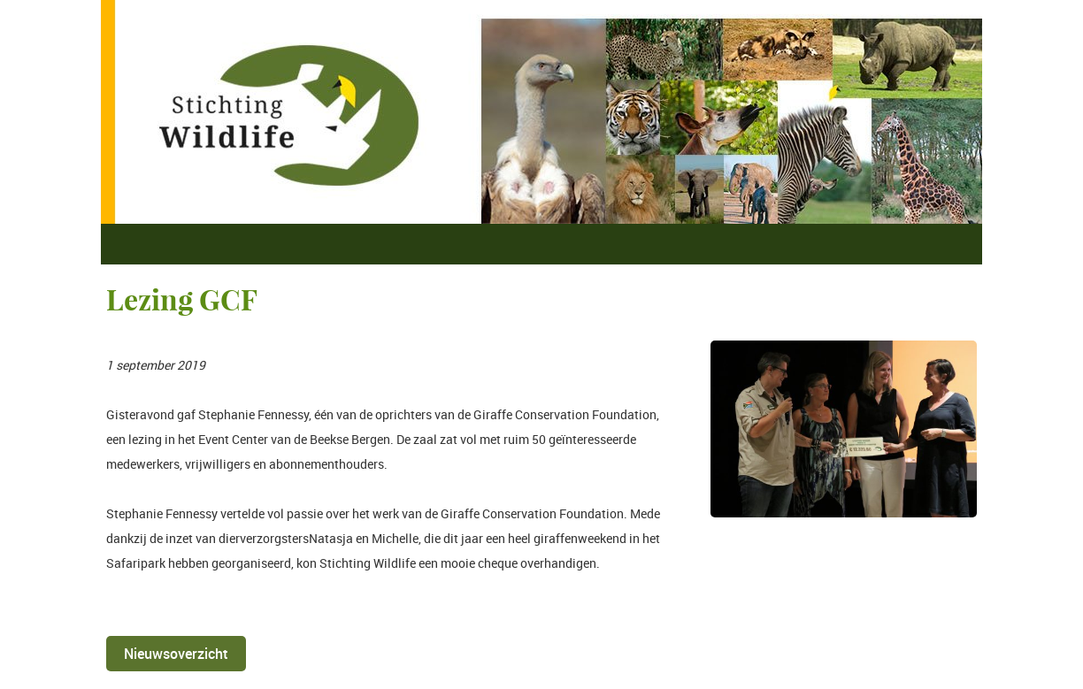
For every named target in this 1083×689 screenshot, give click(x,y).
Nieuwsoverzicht (176, 653)
